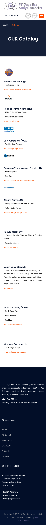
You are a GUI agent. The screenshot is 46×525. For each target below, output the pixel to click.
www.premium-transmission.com (19, 180)
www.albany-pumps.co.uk (16, 212)
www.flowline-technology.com (18, 89)
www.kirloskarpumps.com (15, 352)
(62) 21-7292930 (9, 495)
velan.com (8, 288)
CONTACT (6, 456)
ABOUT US (7, 435)
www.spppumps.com (13, 149)
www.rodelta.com (12, 121)
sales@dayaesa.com (11, 499)
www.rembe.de (11, 247)
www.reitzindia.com (13, 324)
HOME (4, 429)
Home (4, 25)
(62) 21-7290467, (10, 492)
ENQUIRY (6, 451)
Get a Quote (13, 15)
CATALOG (6, 446)
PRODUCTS (7, 440)
